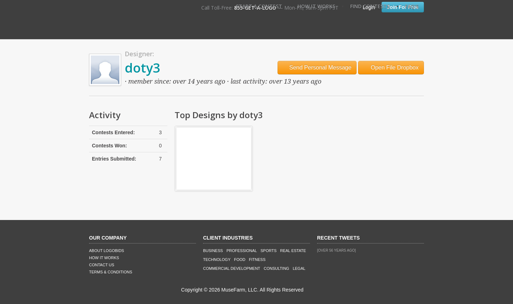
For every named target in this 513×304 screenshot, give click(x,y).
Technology (216, 259)
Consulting (276, 268)
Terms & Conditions (110, 272)
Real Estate (293, 250)
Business (213, 250)
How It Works (316, 6)
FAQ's (412, 6)
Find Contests (370, 6)
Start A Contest (259, 6)
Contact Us (101, 265)
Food (239, 259)
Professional (242, 250)
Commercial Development (231, 268)
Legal (299, 268)
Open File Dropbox (391, 67)
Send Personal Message (317, 67)
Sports (268, 250)
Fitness (257, 259)
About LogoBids (106, 250)
